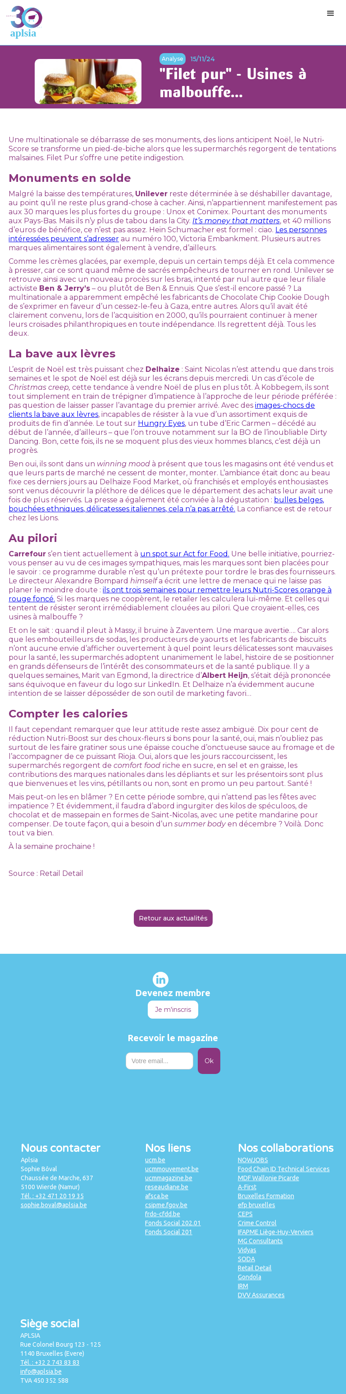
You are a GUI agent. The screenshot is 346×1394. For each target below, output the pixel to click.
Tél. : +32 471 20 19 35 (52, 1196)
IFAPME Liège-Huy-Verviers (276, 1232)
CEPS (245, 1214)
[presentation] (173, 1096)
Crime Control (257, 1223)
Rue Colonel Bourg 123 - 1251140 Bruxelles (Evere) (60, 1349)
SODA (246, 1259)
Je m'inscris (173, 1010)
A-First (247, 1187)
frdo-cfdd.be (162, 1214)
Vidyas (247, 1250)
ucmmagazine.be (168, 1178)
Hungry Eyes (161, 423)
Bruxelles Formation (266, 1196)
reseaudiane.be (166, 1187)
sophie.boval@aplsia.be (54, 1205)
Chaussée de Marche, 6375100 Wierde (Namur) (57, 1182)
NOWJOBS (253, 1160)
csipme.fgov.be (166, 1205)
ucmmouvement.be (172, 1169)
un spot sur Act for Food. (184, 554)
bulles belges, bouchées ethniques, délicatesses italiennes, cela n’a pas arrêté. (166, 504)
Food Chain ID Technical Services (284, 1169)
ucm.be (155, 1160)
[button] (330, 13)
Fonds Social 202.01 (173, 1223)
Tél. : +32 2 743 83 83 (50, 1362)
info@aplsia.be (41, 1371)
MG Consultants (260, 1241)
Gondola (249, 1277)
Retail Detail (255, 1268)
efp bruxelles (256, 1205)
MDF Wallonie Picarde (268, 1178)
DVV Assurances (261, 1295)
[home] (24, 22)
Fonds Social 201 (168, 1232)
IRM (243, 1286)
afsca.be (156, 1196)
